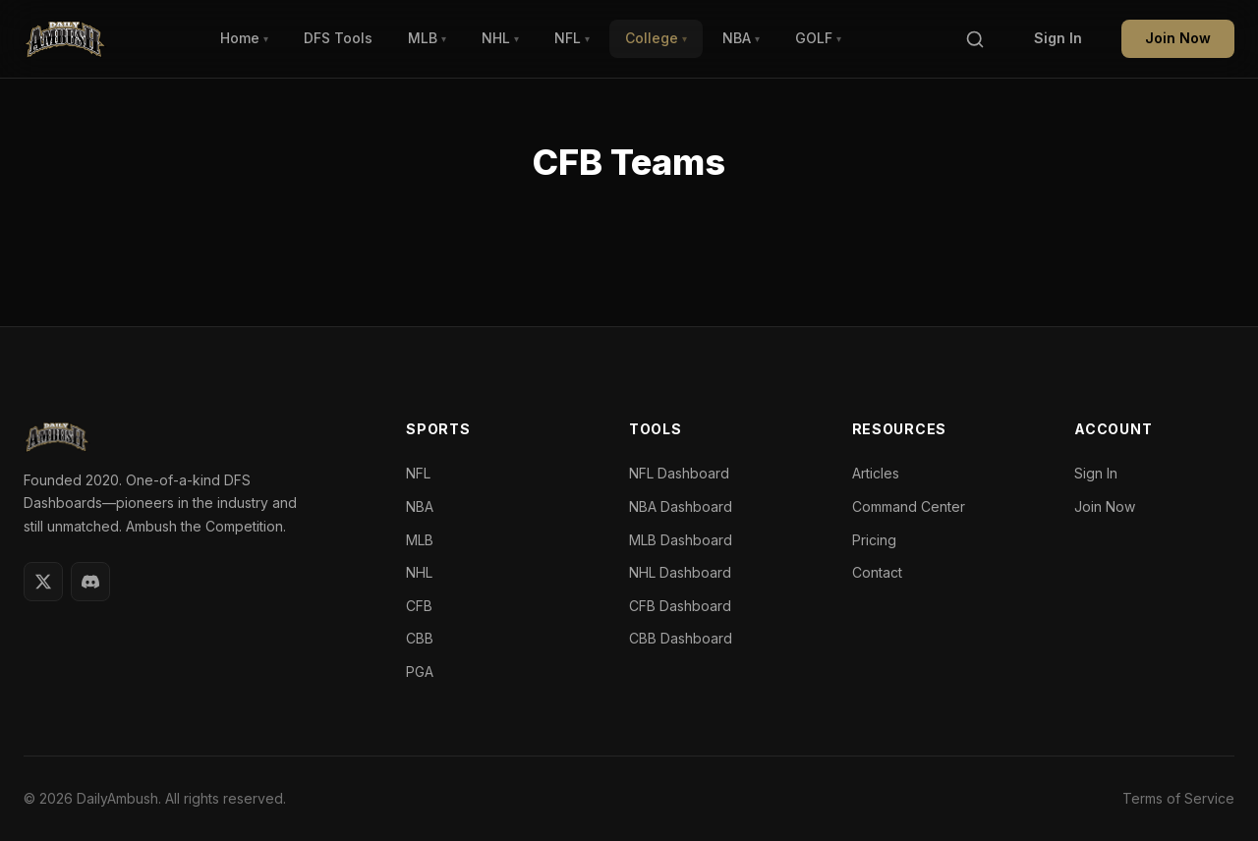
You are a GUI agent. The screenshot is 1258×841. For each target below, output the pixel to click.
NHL (500, 37)
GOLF (818, 37)
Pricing (874, 540)
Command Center (908, 506)
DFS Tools (338, 37)
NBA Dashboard (680, 506)
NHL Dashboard (680, 572)
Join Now (1178, 37)
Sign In (1058, 37)
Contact (877, 572)
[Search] (975, 39)
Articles (875, 473)
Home (244, 37)
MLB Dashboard (680, 540)
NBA (741, 37)
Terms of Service (1178, 798)
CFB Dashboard (680, 605)
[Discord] (90, 581)
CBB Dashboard (680, 638)
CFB (419, 605)
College (656, 37)
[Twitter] (43, 581)
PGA (419, 671)
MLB (427, 37)
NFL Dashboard (679, 473)
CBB (419, 638)
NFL (572, 37)
